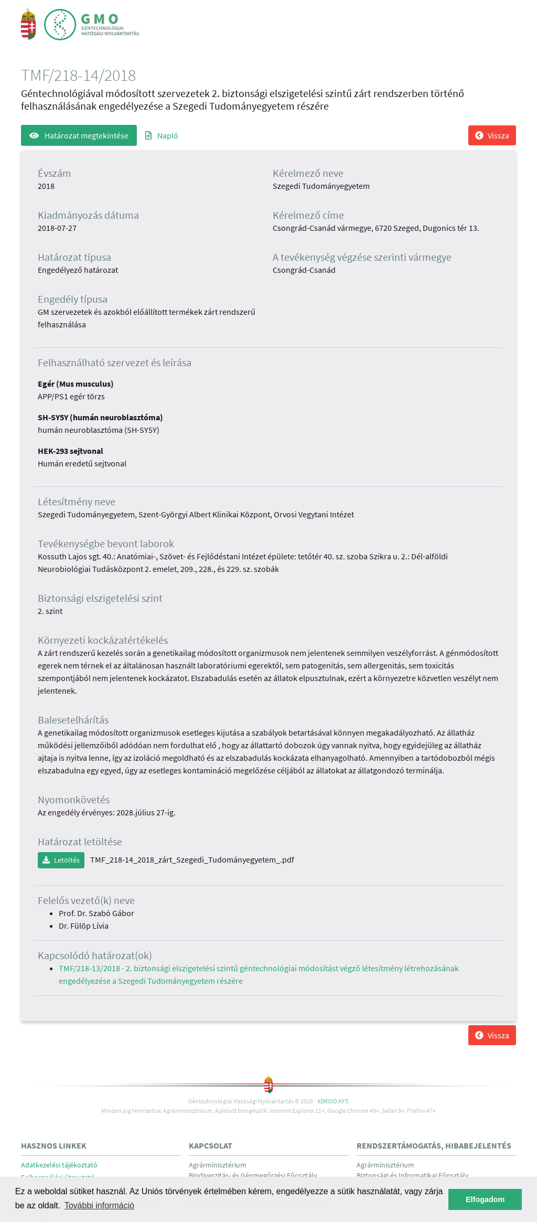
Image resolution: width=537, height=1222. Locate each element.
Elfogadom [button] (485, 1199)
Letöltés (61, 860)
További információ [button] (99, 1205)
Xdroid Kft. (333, 1101)
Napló (161, 135)
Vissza (492, 135)
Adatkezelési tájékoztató (59, 1165)
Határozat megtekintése (78, 135)
